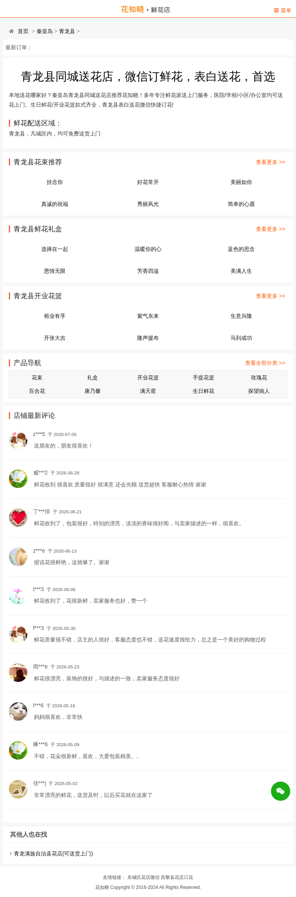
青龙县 (67, 31)
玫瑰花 (259, 377)
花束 (37, 377)
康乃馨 (92, 391)
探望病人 (259, 391)
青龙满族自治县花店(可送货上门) (53, 853)
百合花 (37, 391)
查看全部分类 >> (265, 363)
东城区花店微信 (143, 877)
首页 (23, 31)
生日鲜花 (203, 391)
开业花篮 (148, 377)
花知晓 (102, 887)
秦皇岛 (45, 31)
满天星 (148, 391)
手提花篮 (203, 377)
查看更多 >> (270, 162)
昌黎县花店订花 (177, 877)
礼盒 (92, 377)
